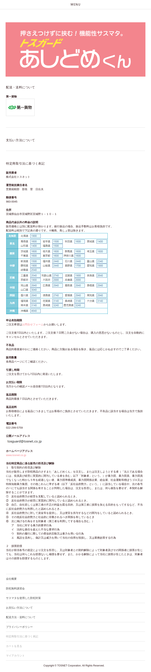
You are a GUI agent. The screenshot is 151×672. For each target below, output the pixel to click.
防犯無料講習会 (15, 588)
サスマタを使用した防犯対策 (23, 598)
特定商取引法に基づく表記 (22, 636)
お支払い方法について (19, 607)
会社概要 (11, 578)
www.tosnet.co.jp (16, 455)
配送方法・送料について (20, 617)
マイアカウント (15, 655)
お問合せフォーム (33, 324)
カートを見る (14, 646)
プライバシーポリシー (19, 626)
